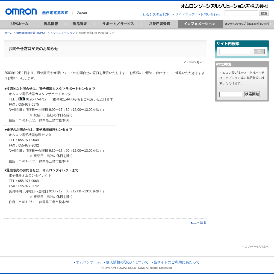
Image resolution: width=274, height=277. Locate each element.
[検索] (234, 52)
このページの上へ (255, 246)
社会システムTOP (156, 14)
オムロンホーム (87, 262)
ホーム (8, 32)
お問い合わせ (209, 14)
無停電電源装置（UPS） (31, 32)
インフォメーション (62, 32)
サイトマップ (184, 14)
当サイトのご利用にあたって (176, 262)
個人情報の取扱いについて (126, 262)
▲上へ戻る (198, 222)
